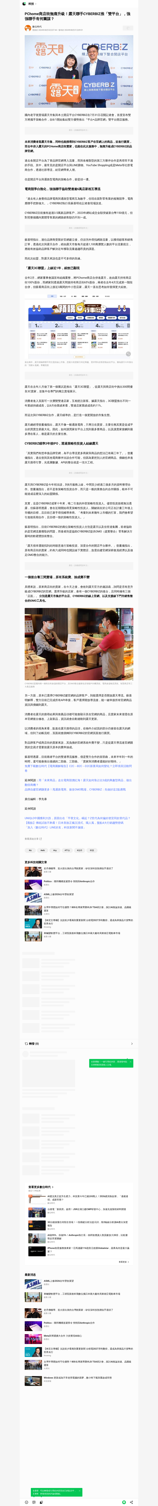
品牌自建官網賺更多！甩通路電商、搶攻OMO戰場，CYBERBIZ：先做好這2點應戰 (75, 789)
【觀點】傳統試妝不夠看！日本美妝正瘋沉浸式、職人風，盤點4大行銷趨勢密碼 (74, 822)
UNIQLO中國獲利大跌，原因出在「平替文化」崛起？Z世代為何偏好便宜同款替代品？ (78, 818)
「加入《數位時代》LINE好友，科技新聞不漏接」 (55, 827)
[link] (34, 1502)
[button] (26, 1502)
